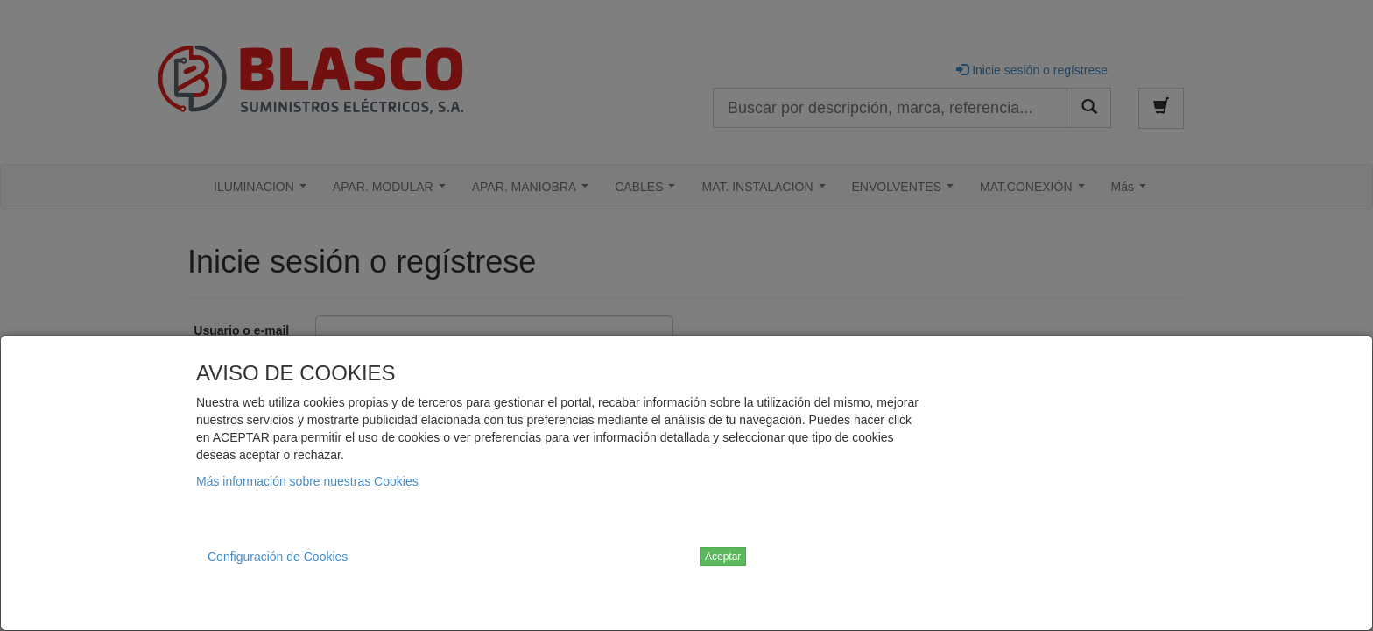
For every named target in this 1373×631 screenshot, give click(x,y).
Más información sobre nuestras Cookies (307, 481)
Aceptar (723, 556)
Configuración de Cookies (278, 556)
